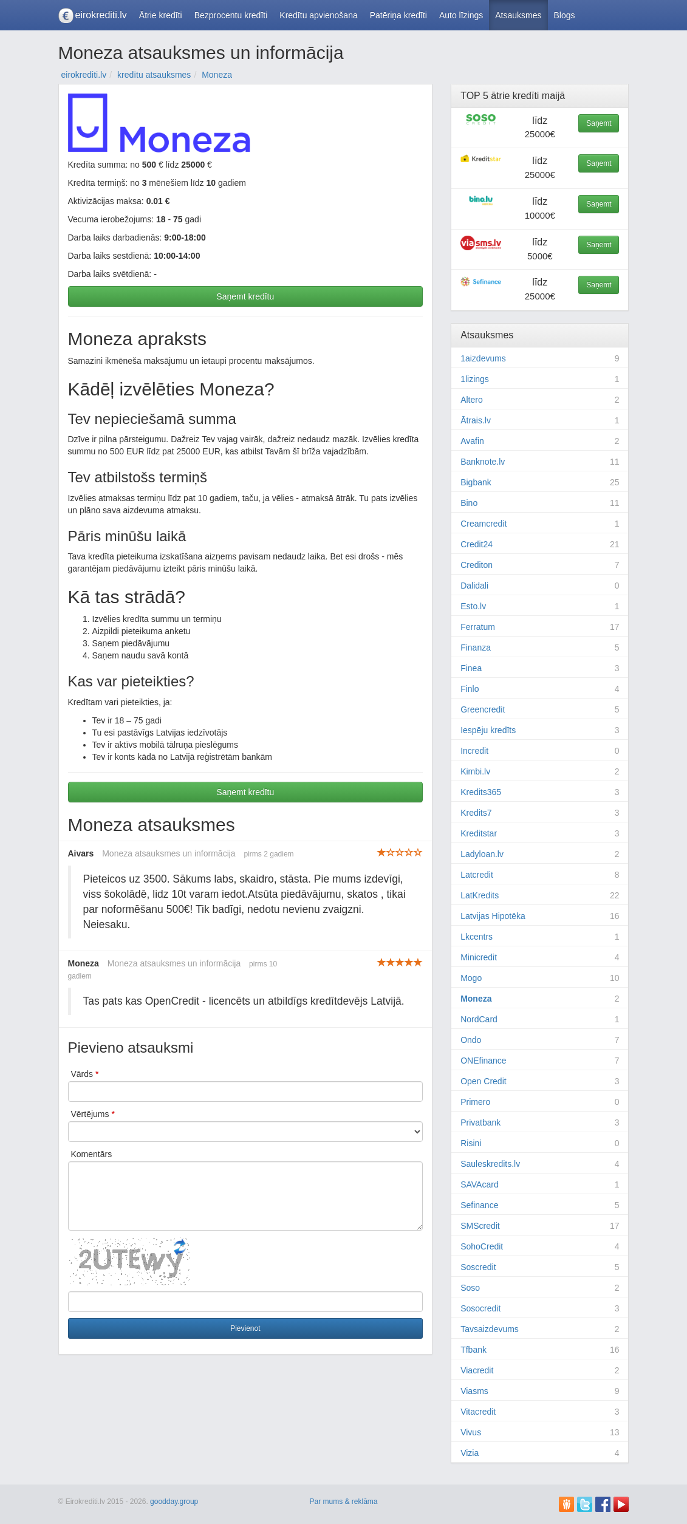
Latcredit (476, 875)
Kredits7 (475, 813)
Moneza (475, 998)
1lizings (474, 379)
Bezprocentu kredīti (231, 15)
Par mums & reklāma (343, 1501)
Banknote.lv (482, 461)
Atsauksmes (518, 15)
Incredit (474, 751)
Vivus (470, 1432)
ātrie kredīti (515, 96)
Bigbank (475, 482)
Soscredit (478, 1267)
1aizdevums (483, 358)
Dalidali (474, 585)
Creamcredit (483, 523)
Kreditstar (478, 833)
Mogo (471, 978)
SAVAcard (479, 1184)
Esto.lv (473, 606)
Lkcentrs (476, 936)
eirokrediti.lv (101, 15)
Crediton (476, 565)
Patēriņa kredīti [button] (398, 15)
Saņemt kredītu (245, 296)
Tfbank (473, 1350)
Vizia (469, 1453)
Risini (470, 1143)
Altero (471, 400)
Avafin (472, 441)
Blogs (564, 15)
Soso (470, 1288)
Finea (471, 668)
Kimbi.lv (475, 771)
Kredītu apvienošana (318, 15)
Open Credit (483, 1081)
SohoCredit (481, 1246)
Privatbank (480, 1122)
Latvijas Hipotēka (492, 916)
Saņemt (598, 123)
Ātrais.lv (475, 420)
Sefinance (479, 1205)
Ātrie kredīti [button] (160, 15)
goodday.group (174, 1501)
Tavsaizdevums (489, 1329)
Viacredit (476, 1370)
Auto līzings (461, 15)
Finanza (475, 647)
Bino (468, 503)
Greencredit (482, 709)
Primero (475, 1102)
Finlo (469, 689)
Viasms (474, 1391)
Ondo (470, 1040)
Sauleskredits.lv (490, 1164)
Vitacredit (478, 1411)
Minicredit (478, 957)
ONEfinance (483, 1060)
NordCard (478, 1019)
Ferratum (477, 627)
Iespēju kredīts (488, 730)
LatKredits (479, 895)
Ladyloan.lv (482, 854)
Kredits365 (480, 792)
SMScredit (480, 1226)
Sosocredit (480, 1308)
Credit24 (476, 544)
